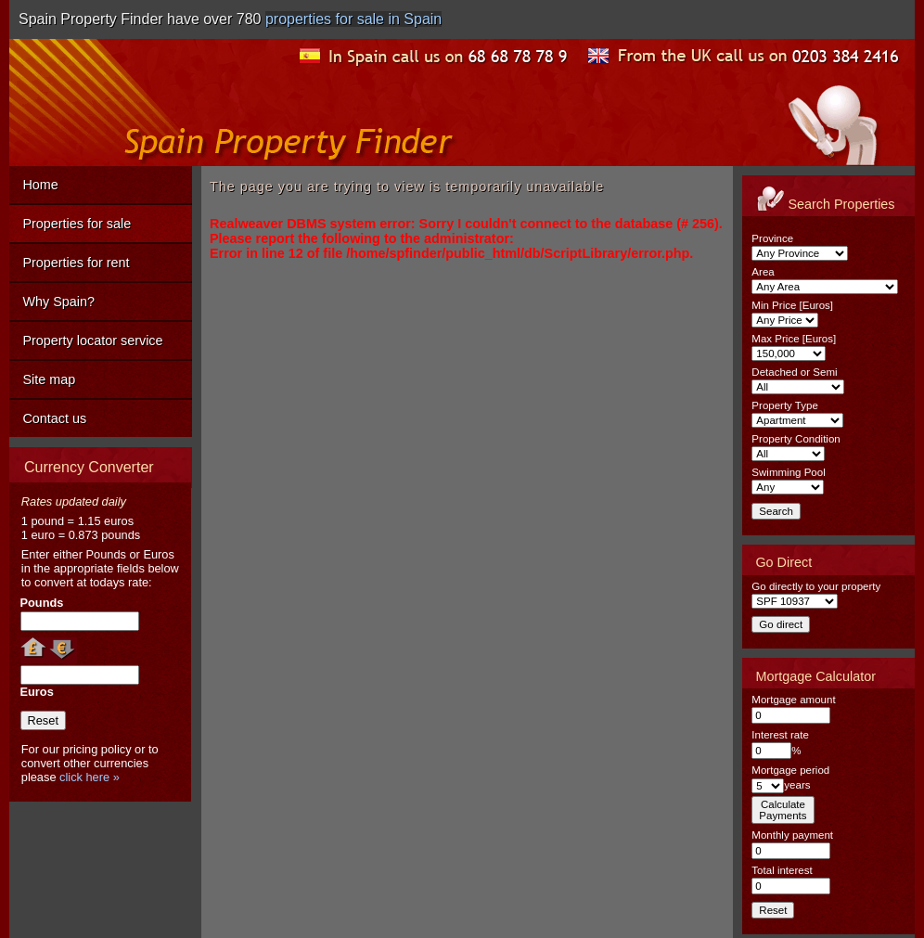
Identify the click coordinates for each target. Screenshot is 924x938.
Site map (48, 379)
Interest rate (779, 734)
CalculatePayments (782, 810)
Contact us (54, 418)
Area (762, 271)
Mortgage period (790, 770)
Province (772, 238)
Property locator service (92, 340)
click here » (89, 777)
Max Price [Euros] (793, 338)
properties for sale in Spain (353, 19)
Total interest (781, 870)
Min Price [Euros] (792, 305)
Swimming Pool (788, 472)
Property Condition (795, 438)
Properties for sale (76, 223)
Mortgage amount (793, 699)
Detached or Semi (794, 372)
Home (40, 184)
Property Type (784, 405)
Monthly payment (792, 835)
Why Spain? (58, 301)
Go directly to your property (815, 586)
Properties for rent (75, 262)
